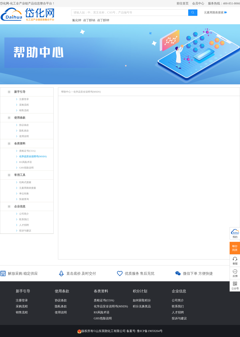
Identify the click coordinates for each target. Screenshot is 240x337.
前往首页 (183, 3)
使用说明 (24, 136)
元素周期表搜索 (214, 12)
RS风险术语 (25, 162)
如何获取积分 (142, 300)
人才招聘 (24, 225)
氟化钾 (76, 20)
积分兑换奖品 (142, 306)
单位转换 (24, 193)
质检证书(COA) (27, 150)
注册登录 (24, 99)
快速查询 (24, 199)
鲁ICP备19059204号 (150, 331)
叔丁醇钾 (103, 20)
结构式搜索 (25, 182)
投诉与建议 (25, 230)
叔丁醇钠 (89, 20)
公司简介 (24, 213)
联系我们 (24, 219)
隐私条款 (24, 130)
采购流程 (24, 104)
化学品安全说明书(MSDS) (33, 156)
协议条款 (24, 125)
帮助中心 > (67, 91)
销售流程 (24, 110)
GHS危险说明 (26, 167)
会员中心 (198, 3)
